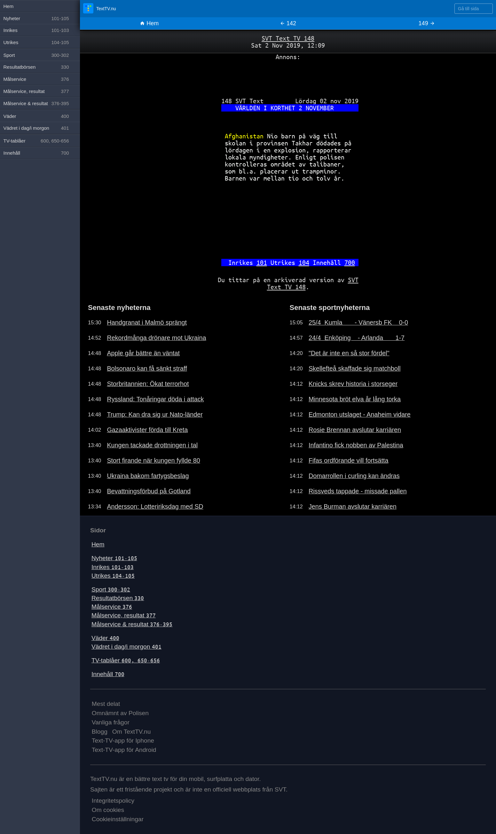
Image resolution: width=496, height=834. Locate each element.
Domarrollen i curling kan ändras (354, 475)
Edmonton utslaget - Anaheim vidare (360, 414)
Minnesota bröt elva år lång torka (355, 399)
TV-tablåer (125, 660)
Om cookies (108, 810)
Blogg (99, 731)
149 (427, 23)
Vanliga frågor (111, 722)
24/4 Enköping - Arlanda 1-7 (357, 337)
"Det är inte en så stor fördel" (349, 353)
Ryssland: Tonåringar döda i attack (155, 399)
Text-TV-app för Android (124, 749)
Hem (149, 23)
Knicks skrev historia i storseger (353, 383)
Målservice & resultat (131, 624)
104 (304, 262)
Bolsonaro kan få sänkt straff (147, 368)
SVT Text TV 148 (288, 38)
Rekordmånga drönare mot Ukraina (156, 337)
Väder (105, 638)
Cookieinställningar (118, 819)
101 (261, 262)
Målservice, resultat (123, 615)
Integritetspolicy (113, 800)
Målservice (111, 606)
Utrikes (113, 575)
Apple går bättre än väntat (143, 353)
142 (288, 23)
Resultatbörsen (117, 598)
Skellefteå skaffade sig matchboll (355, 368)
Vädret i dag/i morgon (126, 646)
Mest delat (106, 703)
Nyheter (114, 558)
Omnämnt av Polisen (120, 713)
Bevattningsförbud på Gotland (149, 491)
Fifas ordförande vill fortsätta (349, 460)
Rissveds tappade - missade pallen (358, 491)
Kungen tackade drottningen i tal (152, 445)
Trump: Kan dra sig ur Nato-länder (154, 414)
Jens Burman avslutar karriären (353, 506)
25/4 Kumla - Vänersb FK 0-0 (358, 322)
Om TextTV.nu (131, 731)
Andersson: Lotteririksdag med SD (155, 506)
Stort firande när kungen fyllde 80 (153, 460)
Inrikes (112, 567)
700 (349, 262)
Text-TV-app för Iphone (123, 740)
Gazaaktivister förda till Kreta (147, 429)
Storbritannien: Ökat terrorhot (148, 383)
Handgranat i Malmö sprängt (147, 322)
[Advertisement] (288, 76)
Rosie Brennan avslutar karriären (355, 429)
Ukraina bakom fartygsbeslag (148, 475)
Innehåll (107, 674)
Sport (110, 589)
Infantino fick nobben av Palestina (356, 445)
